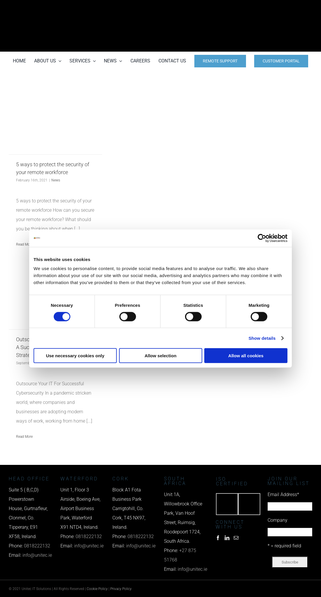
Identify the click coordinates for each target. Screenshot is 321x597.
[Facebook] (218, 537)
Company (277, 520)
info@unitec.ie (37, 555)
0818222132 (37, 546)
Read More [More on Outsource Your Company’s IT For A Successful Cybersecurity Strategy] (24, 437)
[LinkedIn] (227, 537)
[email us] (265, 26)
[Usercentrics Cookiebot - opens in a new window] (261, 238)
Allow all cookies (246, 355)
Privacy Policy (121, 589)
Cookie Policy (97, 589)
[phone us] (265, 8)
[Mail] (236, 537)
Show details (262, 337)
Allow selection (160, 355)
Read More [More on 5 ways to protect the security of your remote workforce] (24, 244)
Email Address (283, 494)
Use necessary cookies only (75, 355)
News (55, 180)
